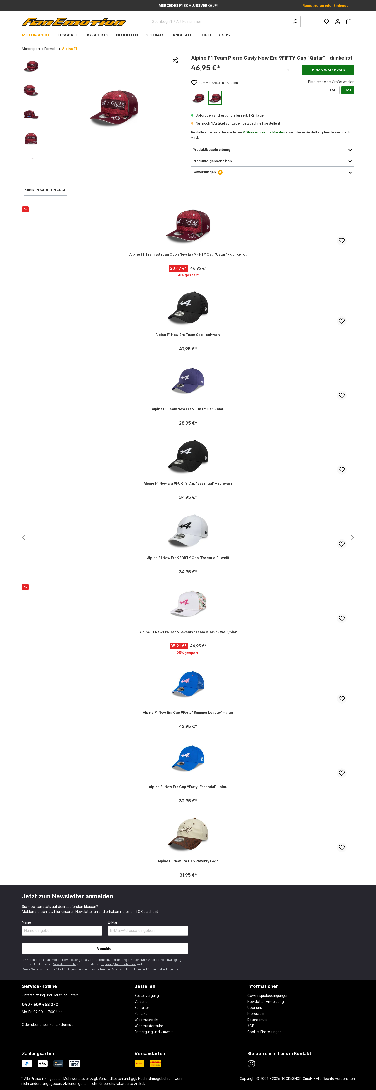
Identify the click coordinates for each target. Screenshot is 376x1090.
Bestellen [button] (145, 986)
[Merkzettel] (326, 21)
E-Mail (113, 922)
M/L (333, 90)
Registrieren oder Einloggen (326, 5)
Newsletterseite (64, 964)
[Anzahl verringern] (281, 70)
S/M (348, 90)
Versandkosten (111, 1078)
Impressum (255, 1014)
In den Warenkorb (328, 70)
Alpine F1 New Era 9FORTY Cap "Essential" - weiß (188, 558)
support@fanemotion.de (118, 964)
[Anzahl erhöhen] (295, 70)
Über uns (254, 1008)
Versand (141, 1001)
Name (26, 922)
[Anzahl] (288, 70)
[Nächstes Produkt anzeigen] (23, 538)
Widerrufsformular (149, 1026)
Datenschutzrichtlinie (126, 969)
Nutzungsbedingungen (164, 969)
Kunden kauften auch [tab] (45, 190)
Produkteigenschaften (272, 160)
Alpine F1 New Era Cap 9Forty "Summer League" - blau (188, 712)
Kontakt (141, 1014)
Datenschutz (257, 1020)
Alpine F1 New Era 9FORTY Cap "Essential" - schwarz (188, 483)
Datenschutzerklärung (111, 960)
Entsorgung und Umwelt (154, 1032)
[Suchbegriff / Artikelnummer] (225, 21)
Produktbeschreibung (272, 149)
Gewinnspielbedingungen (267, 995)
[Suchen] (294, 21)
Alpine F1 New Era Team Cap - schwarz (188, 335)
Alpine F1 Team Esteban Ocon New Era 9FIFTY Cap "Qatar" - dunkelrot (188, 254)
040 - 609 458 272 (40, 1004)
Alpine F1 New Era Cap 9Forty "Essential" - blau (188, 787)
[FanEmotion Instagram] (251, 1064)
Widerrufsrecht (146, 1020)
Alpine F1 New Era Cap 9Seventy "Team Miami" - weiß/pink (188, 632)
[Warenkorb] (348, 21)
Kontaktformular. (63, 1024)
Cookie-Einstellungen (264, 1032)
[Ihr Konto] (337, 21)
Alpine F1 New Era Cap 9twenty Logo (188, 861)
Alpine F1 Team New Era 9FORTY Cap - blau (188, 409)
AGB (250, 1026)
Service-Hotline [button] (39, 986)
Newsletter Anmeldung (265, 1001)
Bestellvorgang (147, 995)
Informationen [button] (263, 986)
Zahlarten (142, 1008)
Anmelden (105, 948)
